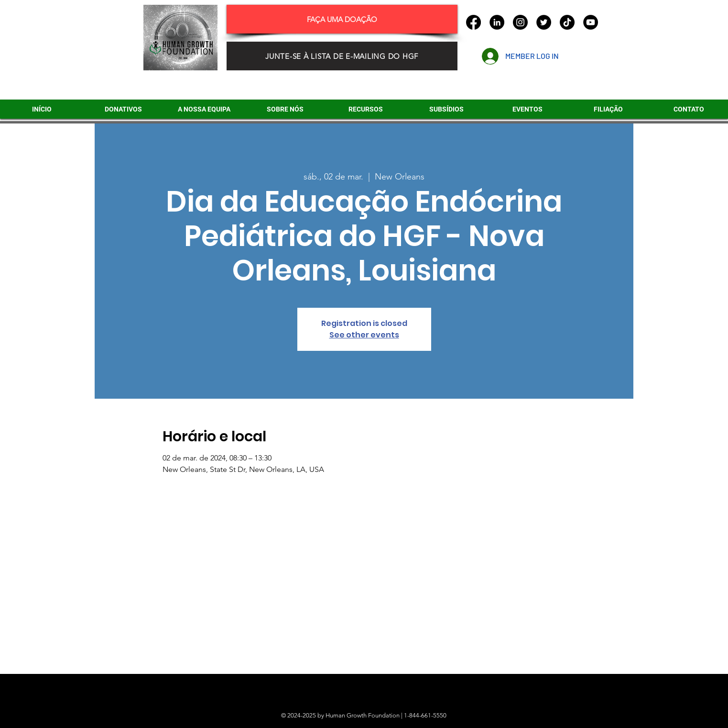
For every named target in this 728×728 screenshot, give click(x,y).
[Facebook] (473, 22)
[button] (446, 109)
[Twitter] (543, 22)
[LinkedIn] (496, 22)
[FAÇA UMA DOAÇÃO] (342, 19)
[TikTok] (567, 22)
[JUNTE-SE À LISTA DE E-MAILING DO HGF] (342, 56)
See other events (364, 334)
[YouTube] (590, 22)
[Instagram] (520, 22)
